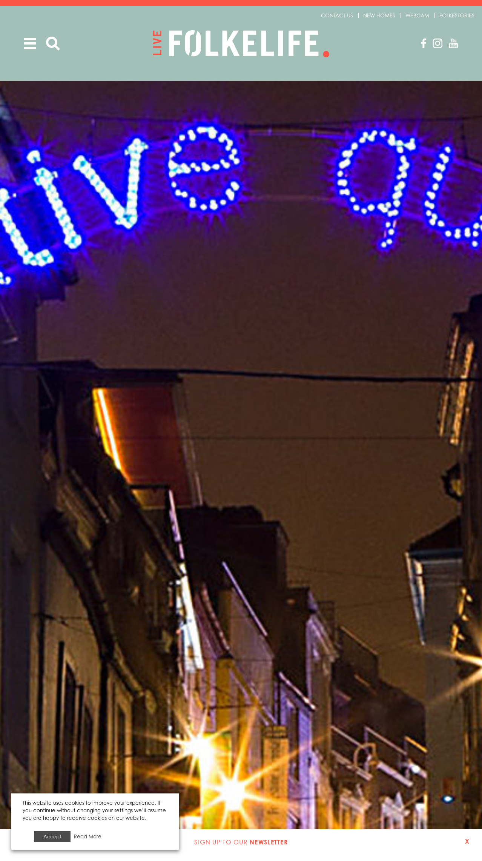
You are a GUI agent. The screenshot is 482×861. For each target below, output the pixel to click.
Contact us (337, 15)
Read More (87, 836)
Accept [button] (52, 836)
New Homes (379, 15)
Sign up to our (241, 842)
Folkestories (456, 15)
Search (53, 44)
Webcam (417, 15)
